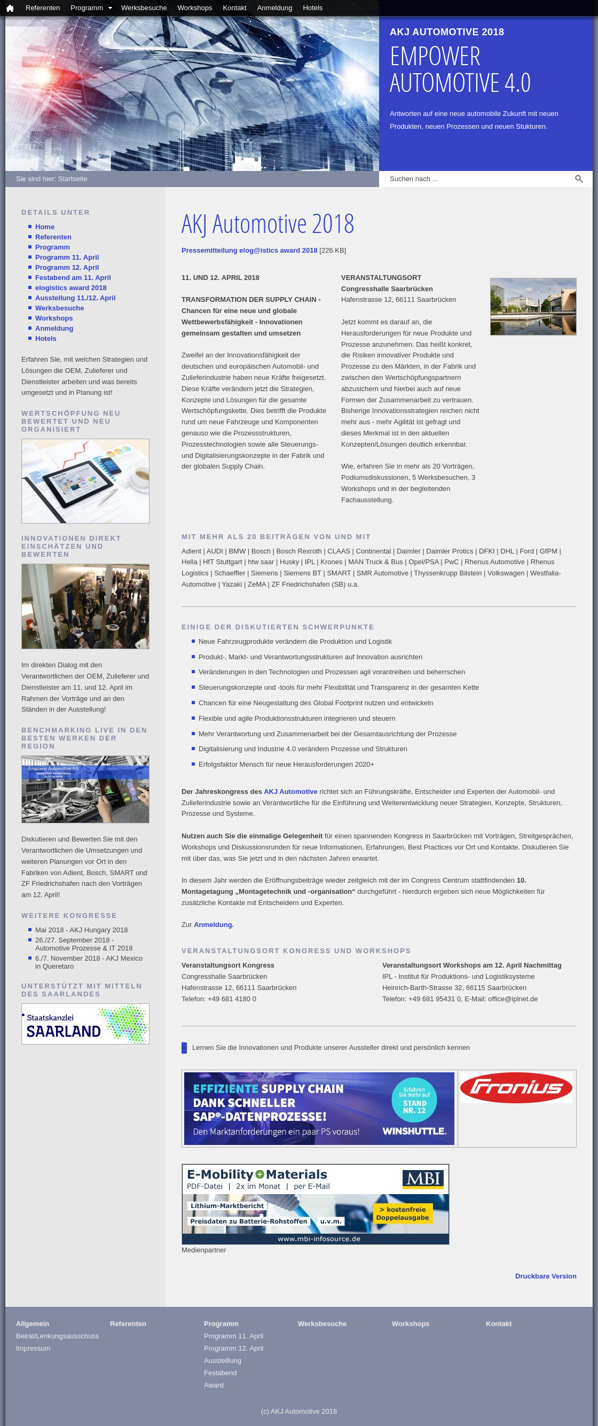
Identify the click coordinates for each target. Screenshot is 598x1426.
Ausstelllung (222, 1361)
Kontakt (235, 8)
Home (44, 227)
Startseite (73, 179)
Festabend (220, 1373)
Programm (86, 8)
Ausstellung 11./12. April (75, 298)
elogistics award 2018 (71, 288)
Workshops (195, 8)
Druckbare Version (546, 1276)
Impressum (33, 1348)
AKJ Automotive (291, 792)
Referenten (43, 8)
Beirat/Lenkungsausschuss (57, 1336)
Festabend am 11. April (73, 278)
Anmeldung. (214, 925)
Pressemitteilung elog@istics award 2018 (250, 250)
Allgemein (32, 1324)
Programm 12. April (67, 267)
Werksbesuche (144, 8)
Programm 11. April (67, 257)
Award (214, 1385)
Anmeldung (275, 8)
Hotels (312, 8)
